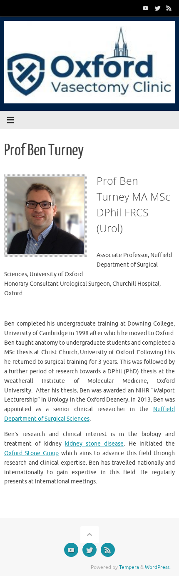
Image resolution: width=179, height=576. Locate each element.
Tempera (129, 567)
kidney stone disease (94, 443)
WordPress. (158, 567)
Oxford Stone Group (31, 453)
